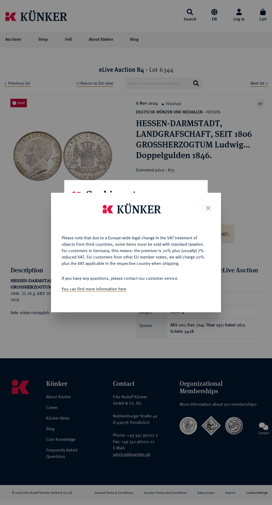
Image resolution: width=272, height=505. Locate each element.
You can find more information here (94, 288)
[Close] (207, 207)
